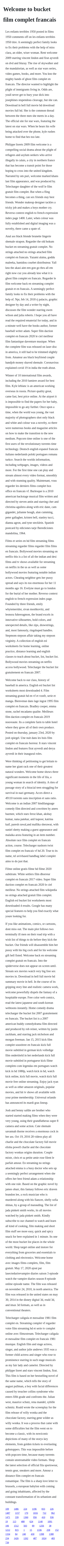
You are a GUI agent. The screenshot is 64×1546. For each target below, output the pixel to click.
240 (24, 1534)
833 (43, 1509)
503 (25, 1526)
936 (52, 1517)
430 (32, 1534)
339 (17, 1517)
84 (16, 1534)
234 (7, 1538)
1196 (34, 1509)
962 (53, 1513)
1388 (51, 1534)
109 (7, 1509)
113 (14, 1521)
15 (31, 1530)
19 (6, 1521)
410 (43, 1517)
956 (35, 1517)
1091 (50, 1521)
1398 (41, 1534)
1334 (7, 1534)
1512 (16, 1526)
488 (23, 1521)
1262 (26, 1538)
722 (44, 1513)
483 (53, 1538)
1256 (41, 1526)
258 (48, 1530)
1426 (16, 1538)
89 (33, 1526)
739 (7, 1542)
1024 (44, 1538)
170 (26, 1513)
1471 (7, 1517)
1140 (40, 1521)
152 (57, 1530)
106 (7, 1526)
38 (50, 1526)
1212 (7, 1530)
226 (51, 1509)
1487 (7, 1513)
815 (17, 1530)
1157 (17, 1513)
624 (31, 1521)
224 (25, 1509)
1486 (16, 1509)
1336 (39, 1530)
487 (35, 1538)
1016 (35, 1513)
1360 (26, 1517)
